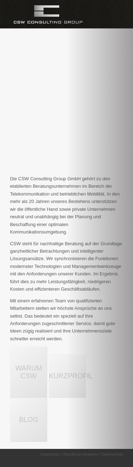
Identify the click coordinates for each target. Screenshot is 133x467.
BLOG (28, 419)
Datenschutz (112, 454)
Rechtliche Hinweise (80, 454)
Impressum (50, 454)
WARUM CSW (28, 371)
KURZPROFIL (67, 376)
